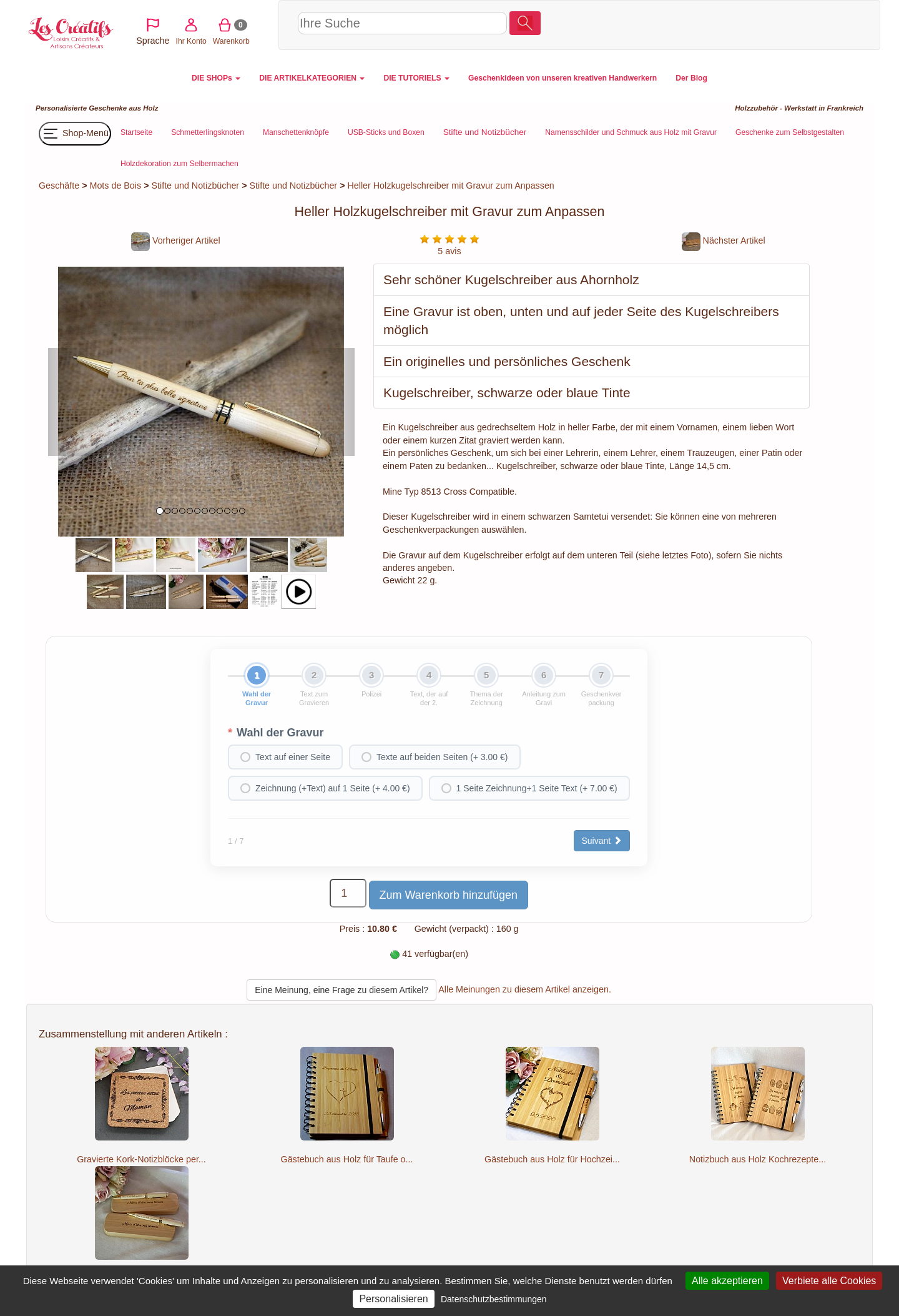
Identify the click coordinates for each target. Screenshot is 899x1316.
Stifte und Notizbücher (195, 185)
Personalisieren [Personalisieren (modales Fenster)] (393, 1299)
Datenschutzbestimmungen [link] (494, 1299)
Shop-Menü (75, 133)
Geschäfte (59, 185)
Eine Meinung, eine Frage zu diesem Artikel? (341, 990)
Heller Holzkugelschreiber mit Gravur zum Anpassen (450, 185)
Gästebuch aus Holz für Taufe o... (347, 1159)
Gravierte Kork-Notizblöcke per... (141, 1159)
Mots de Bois (116, 185)
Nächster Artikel (723, 240)
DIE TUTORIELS (416, 78)
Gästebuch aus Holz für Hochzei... (552, 1159)
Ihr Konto (758, 24)
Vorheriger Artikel (175, 240)
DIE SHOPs (216, 78)
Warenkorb (798, 24)
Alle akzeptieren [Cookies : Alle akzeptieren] (727, 1280)
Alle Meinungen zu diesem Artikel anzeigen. (524, 989)
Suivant (602, 841)
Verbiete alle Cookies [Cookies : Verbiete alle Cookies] (829, 1280)
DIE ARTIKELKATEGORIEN (312, 78)
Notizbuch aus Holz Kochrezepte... (757, 1159)
